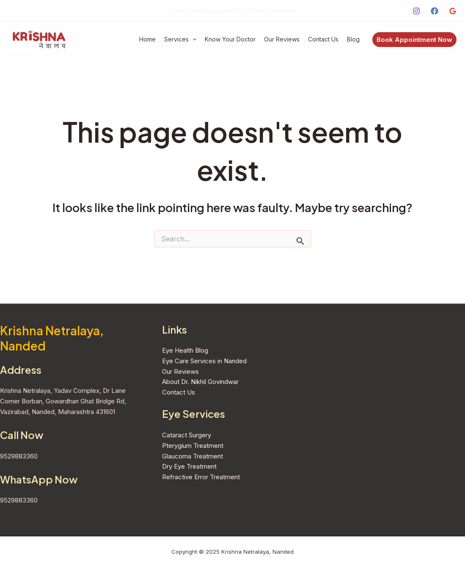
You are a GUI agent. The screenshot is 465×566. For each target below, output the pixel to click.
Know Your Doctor (230, 39)
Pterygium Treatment (192, 446)
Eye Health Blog (185, 350)
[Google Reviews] (453, 11)
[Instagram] (416, 11)
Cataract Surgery (186, 435)
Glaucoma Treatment (192, 456)
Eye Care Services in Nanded (204, 361)
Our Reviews (282, 39)
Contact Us (323, 39)
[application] (192, 39)
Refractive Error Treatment (201, 477)
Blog (353, 39)
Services (180, 39)
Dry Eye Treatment (189, 466)
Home (147, 39)
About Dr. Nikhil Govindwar (200, 382)
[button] (414, 39)
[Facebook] (434, 11)
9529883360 (19, 456)
